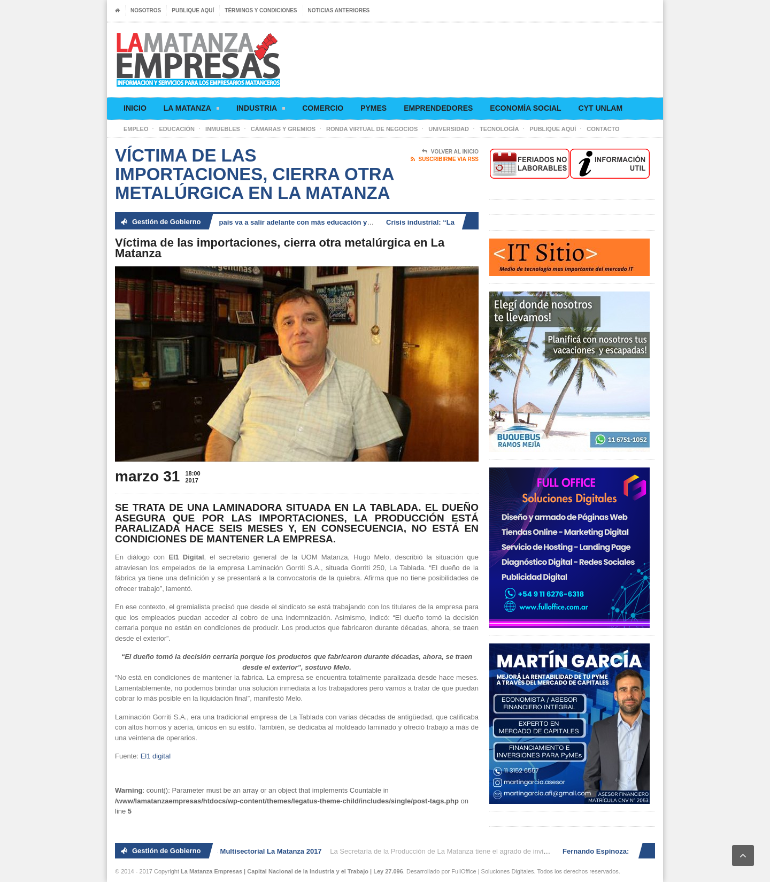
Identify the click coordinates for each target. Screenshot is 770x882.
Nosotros (145, 10)
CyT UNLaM (600, 108)
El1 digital (156, 756)
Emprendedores (438, 108)
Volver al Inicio (450, 152)
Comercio (322, 108)
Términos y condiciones (261, 10)
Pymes (373, 108)
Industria (260, 110)
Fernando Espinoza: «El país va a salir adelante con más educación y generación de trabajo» (294, 222)
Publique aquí (193, 10)
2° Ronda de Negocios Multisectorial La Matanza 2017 (235, 851)
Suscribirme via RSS (445, 159)
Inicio (135, 108)
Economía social (525, 108)
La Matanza (191, 110)
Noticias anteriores (339, 10)
